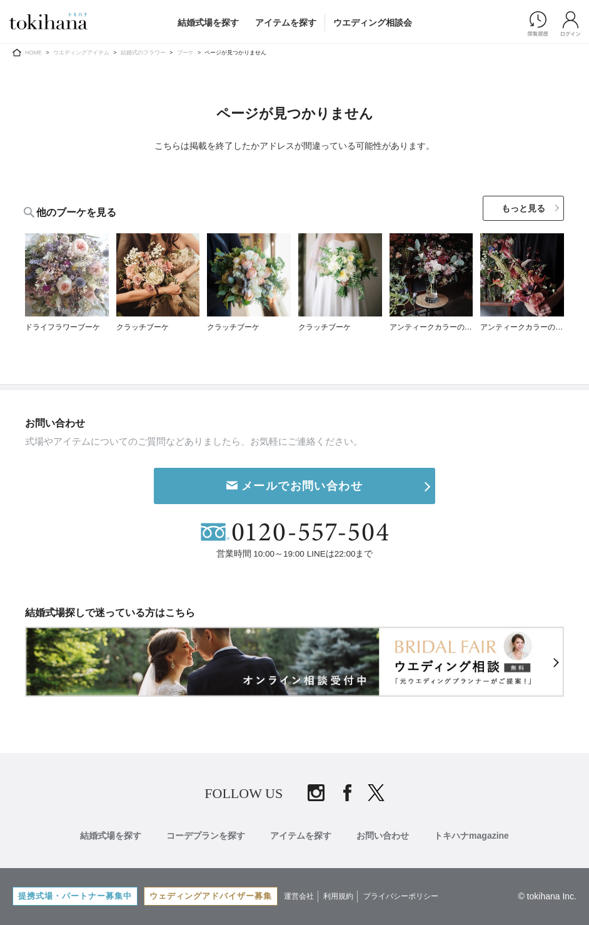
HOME (33, 52)
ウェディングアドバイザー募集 (210, 896)
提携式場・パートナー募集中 (75, 896)
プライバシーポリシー (400, 896)
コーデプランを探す (205, 836)
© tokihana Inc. (547, 896)
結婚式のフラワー (143, 52)
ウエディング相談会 (372, 23)
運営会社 (299, 896)
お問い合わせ (382, 836)
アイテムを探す (285, 23)
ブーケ (185, 52)
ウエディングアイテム (81, 52)
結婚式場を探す (208, 23)
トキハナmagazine (471, 836)
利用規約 (338, 896)
